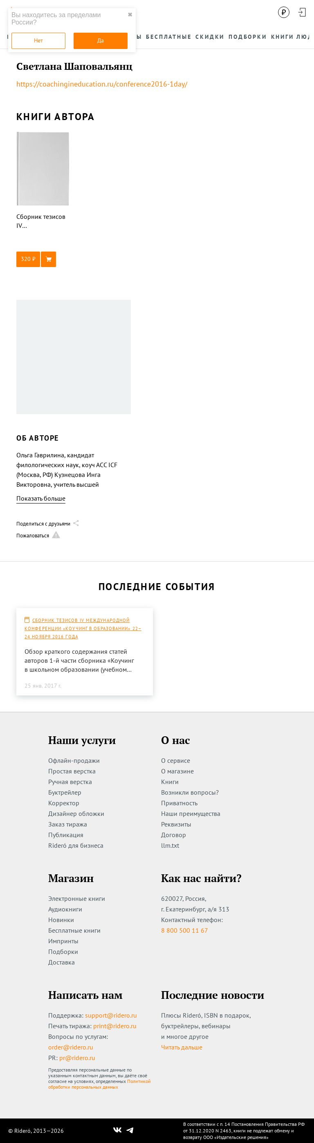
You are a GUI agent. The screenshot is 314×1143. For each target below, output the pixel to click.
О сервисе (175, 760)
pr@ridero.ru (77, 1058)
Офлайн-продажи (74, 760)
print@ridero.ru (115, 1026)
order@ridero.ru (70, 1047)
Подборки (63, 951)
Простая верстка (72, 771)
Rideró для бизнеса (75, 845)
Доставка (61, 962)
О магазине (177, 771)
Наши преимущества (190, 813)
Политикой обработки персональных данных (99, 1084)
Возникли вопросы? (190, 792)
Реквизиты (176, 824)
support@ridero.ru (111, 1015)
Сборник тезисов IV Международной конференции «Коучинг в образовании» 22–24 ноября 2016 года (83, 628)
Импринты (63, 941)
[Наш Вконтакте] (117, 1131)
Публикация (65, 835)
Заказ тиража (67, 824)
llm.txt (170, 845)
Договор (173, 835)
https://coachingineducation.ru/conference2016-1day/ (101, 84)
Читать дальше (181, 1047)
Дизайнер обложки (76, 813)
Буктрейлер (64, 792)
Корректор (63, 803)
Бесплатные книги (74, 930)
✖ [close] (130, 14)
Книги (170, 782)
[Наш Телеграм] (130, 1131)
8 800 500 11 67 (184, 930)
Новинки (61, 920)
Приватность (179, 803)
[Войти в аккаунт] (301, 12)
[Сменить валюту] (283, 12)
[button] (43, 259)
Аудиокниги (65, 909)
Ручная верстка (70, 782)
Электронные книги (76, 898)
